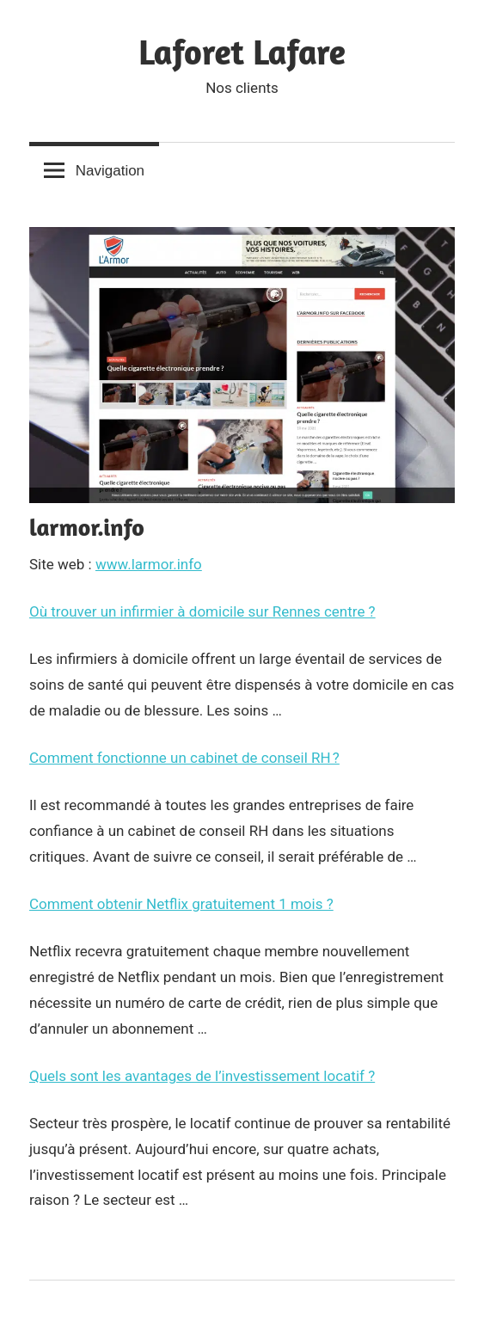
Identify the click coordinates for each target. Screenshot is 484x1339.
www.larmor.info (148, 564)
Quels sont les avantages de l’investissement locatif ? (202, 1075)
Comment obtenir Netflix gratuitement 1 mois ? (181, 903)
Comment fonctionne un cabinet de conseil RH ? (184, 757)
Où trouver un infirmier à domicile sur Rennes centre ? (202, 611)
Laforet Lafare (242, 51)
